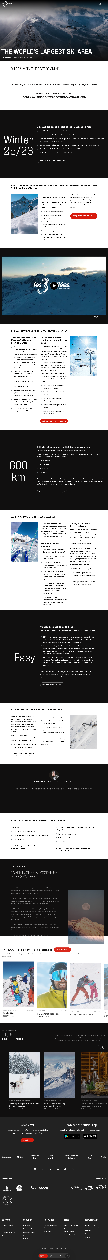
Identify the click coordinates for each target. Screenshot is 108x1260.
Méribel (46, 407)
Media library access (71, 1231)
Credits (87, 1237)
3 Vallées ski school (8, 1232)
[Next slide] (104, 1047)
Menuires (46, 401)
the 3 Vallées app (69, 848)
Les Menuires (51, 1157)
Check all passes (61, 951)
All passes (26, 1225)
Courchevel (55, 388)
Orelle (103, 1157)
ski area (43, 202)
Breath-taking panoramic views (55, 231)
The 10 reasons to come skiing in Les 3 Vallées (82, 216)
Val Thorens (91, 1157)
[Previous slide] (99, 1047)
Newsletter (47, 1231)
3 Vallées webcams (29, 1229)
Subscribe (26, 1140)
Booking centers (7, 1225)
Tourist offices (7, 1236)
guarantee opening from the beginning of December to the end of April (25, 364)
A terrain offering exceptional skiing (51, 492)
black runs (46, 472)
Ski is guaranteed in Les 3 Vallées (53, 421)
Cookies (88, 1234)
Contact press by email (72, 1235)
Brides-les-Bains (35, 1157)
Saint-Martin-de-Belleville (71, 1157)
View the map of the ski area (51, 684)
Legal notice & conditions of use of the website (93, 1227)
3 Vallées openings (29, 1232)
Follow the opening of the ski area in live (52, 160)
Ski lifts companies (8, 1229)
